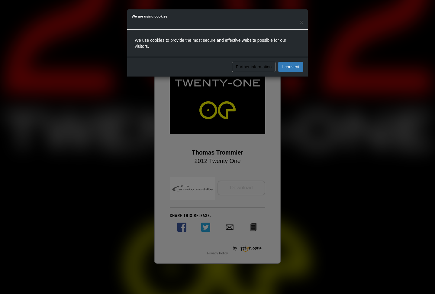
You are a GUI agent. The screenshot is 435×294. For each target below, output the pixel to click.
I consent (290, 66)
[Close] (301, 21)
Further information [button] (254, 66)
